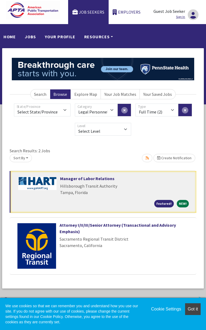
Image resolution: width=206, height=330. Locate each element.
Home (9, 36)
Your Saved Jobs (157, 94)
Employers (127, 12)
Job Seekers (88, 12)
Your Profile (60, 36)
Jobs (30, 36)
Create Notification (174, 157)
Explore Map (85, 94)
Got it (193, 309)
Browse (60, 94)
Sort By (19, 157)
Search (40, 94)
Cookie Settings (166, 309)
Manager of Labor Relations (87, 178)
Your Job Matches (120, 94)
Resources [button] (97, 36)
